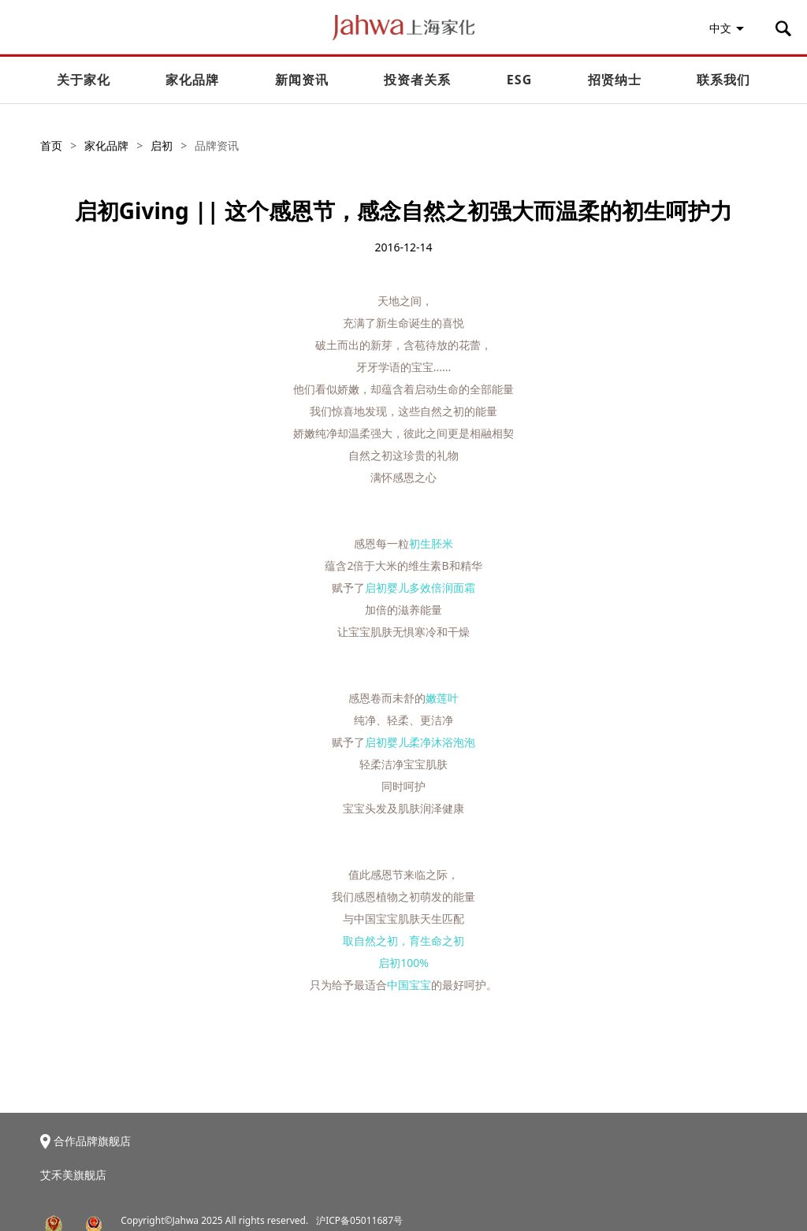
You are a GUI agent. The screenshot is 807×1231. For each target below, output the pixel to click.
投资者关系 (417, 79)
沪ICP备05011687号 (359, 1220)
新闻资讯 (302, 79)
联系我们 (723, 79)
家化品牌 (192, 79)
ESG (519, 79)
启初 (162, 145)
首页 (51, 145)
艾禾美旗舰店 (73, 1174)
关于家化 (83, 79)
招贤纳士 (615, 79)
